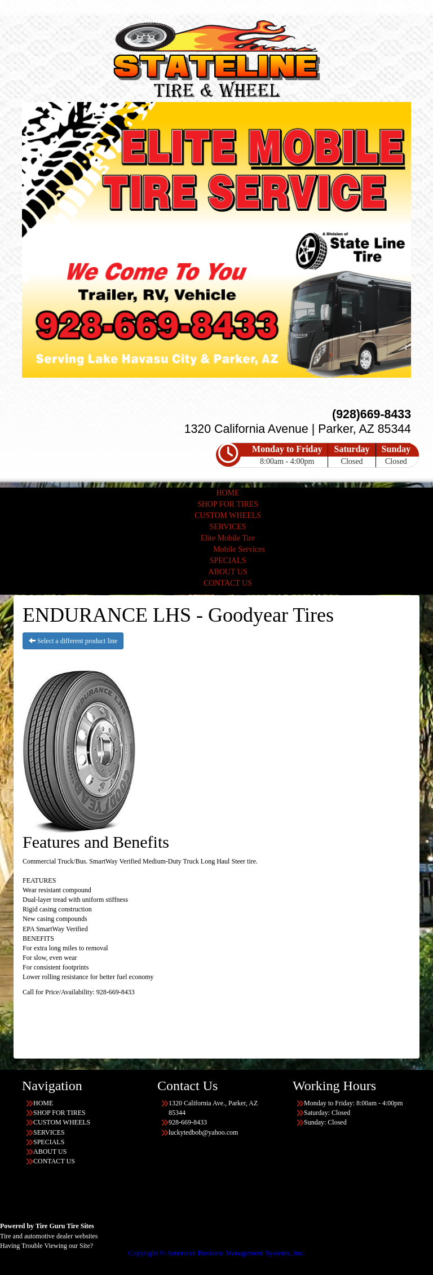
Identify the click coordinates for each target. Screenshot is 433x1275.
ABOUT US (227, 572)
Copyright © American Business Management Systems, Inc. (216, 1253)
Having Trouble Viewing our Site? (46, 1246)
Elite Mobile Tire (228, 538)
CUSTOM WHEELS (228, 515)
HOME (227, 493)
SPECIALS (228, 560)
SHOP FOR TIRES (227, 504)
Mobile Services (238, 549)
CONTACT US (228, 583)
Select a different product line (73, 641)
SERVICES (227, 527)
